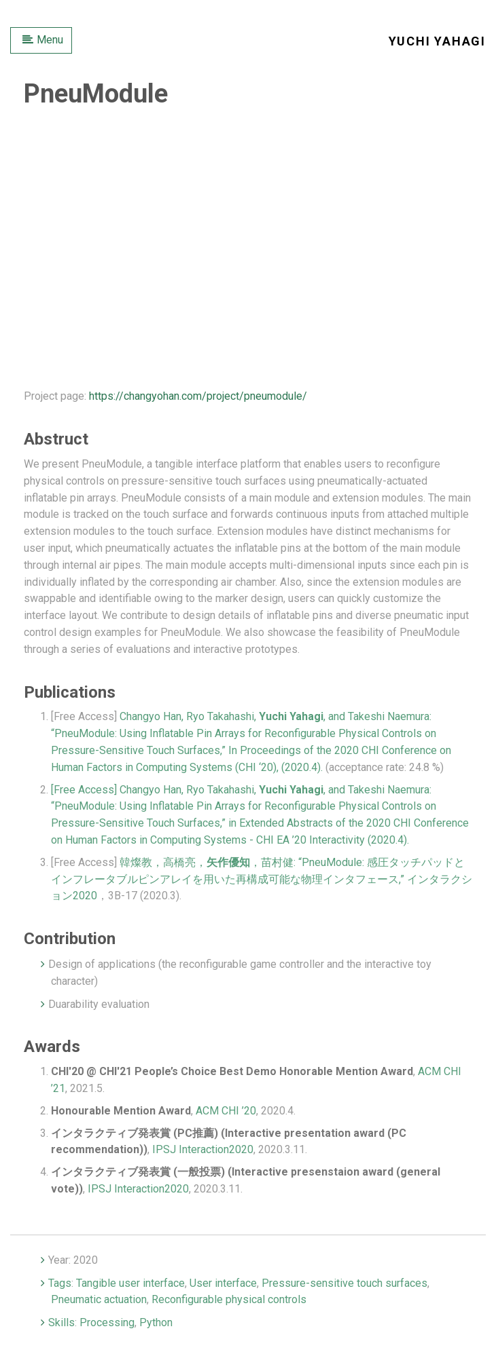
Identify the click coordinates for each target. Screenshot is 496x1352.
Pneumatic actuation (99, 1299)
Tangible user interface (130, 1283)
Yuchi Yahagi (437, 41)
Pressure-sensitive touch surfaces (344, 1283)
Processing (107, 1322)
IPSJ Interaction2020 (202, 1149)
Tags (59, 1283)
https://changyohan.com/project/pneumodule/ (198, 396)
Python (156, 1322)
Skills (61, 1322)
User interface (223, 1283)
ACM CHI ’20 (226, 1110)
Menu (42, 39)
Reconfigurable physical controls (229, 1299)
